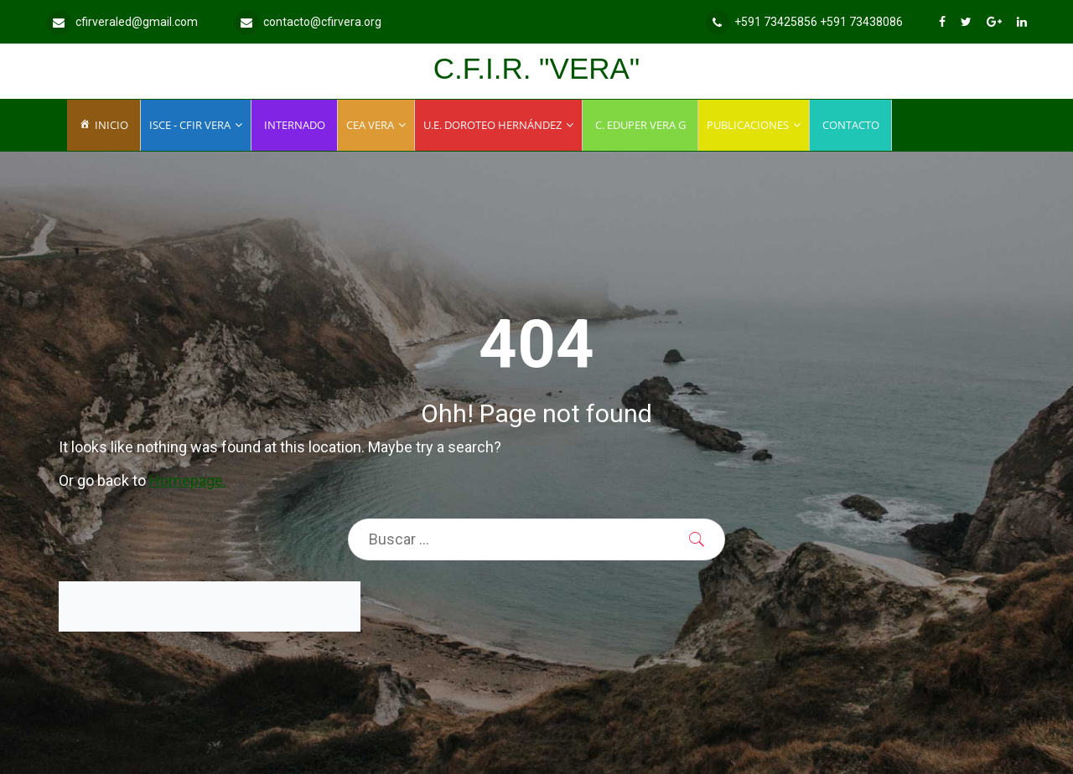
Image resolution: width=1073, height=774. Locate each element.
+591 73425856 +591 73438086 (804, 21)
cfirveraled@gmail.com (122, 21)
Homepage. (187, 480)
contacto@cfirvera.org (307, 21)
